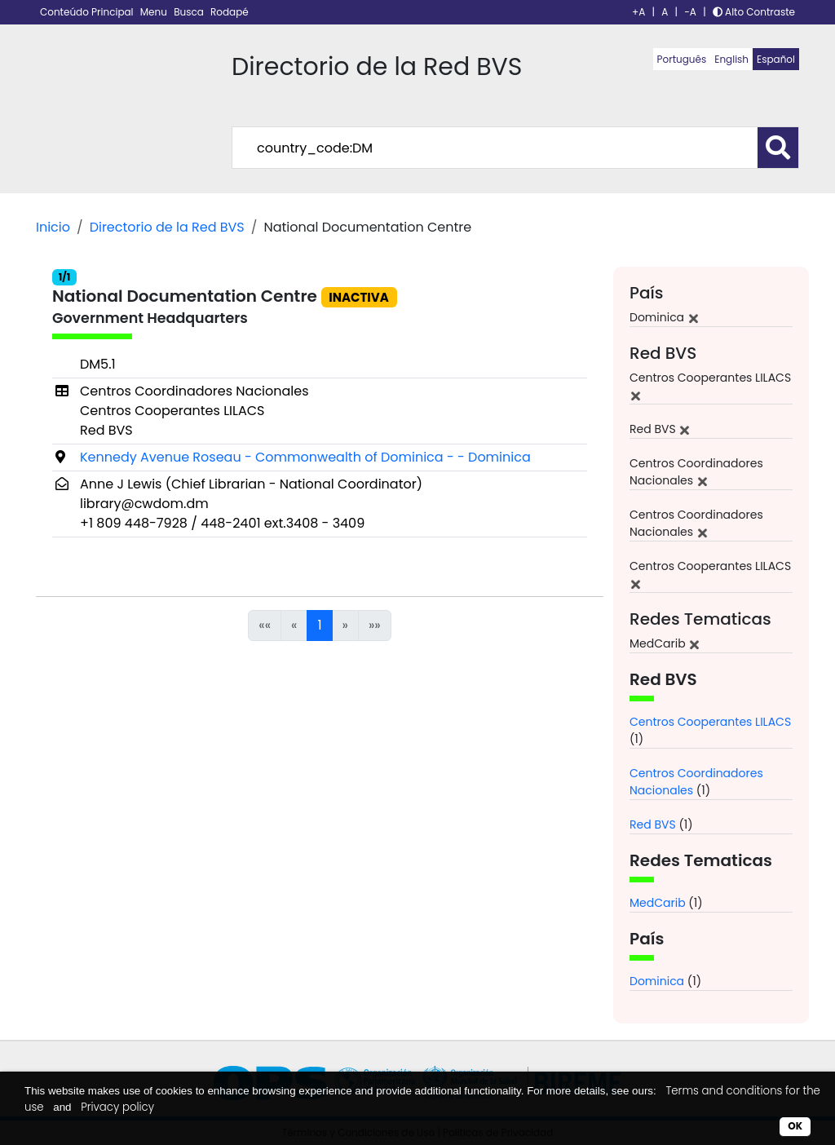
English (731, 59)
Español (776, 59)
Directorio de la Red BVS (167, 227)
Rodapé (229, 12)
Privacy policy (117, 1107)
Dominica (657, 981)
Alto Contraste (754, 12)
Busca (190, 12)
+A (638, 12)
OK (795, 1126)
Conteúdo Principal (88, 12)
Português (682, 59)
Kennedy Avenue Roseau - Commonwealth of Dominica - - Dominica (305, 457)
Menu (155, 12)
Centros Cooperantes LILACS (710, 722)
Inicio (53, 227)
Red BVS (653, 824)
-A (690, 12)
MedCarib (658, 903)
